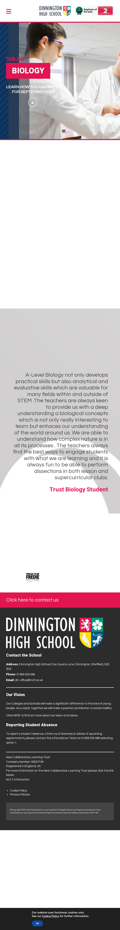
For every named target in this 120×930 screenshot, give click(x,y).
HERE (16, 715)
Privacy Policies (20, 794)
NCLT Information (17, 779)
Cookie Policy (18, 790)
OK (37, 923)
